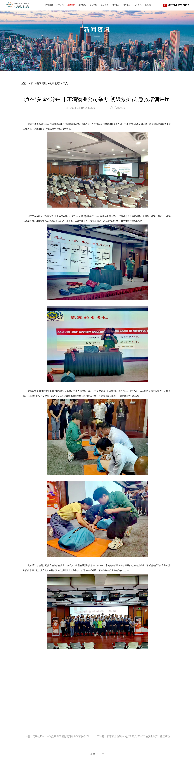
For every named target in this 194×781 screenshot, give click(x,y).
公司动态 (54, 83)
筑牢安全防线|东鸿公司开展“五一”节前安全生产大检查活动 (138, 736)
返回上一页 (97, 754)
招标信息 (115, 5)
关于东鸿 (60, 5)
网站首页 (49, 5)
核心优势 (93, 5)
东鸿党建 (82, 5)
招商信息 (126, 5)
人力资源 (137, 5)
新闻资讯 (71, 5)
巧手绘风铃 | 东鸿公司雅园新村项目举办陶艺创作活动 (62, 736)
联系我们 (149, 5)
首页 (30, 83)
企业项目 (104, 5)
